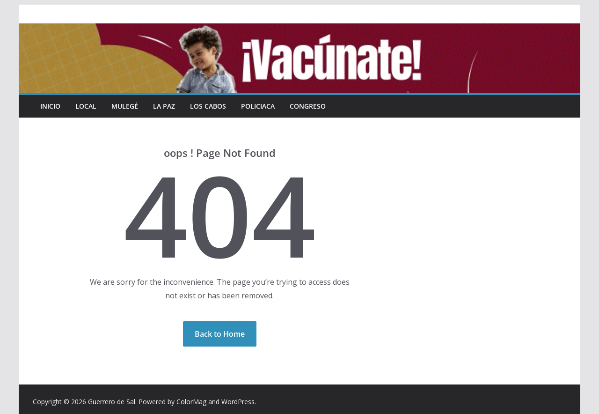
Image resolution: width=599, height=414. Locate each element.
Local (85, 106)
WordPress (238, 401)
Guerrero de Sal (111, 401)
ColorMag (191, 401)
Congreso (308, 106)
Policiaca (258, 106)
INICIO (50, 106)
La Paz (164, 106)
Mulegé (124, 106)
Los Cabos (208, 106)
